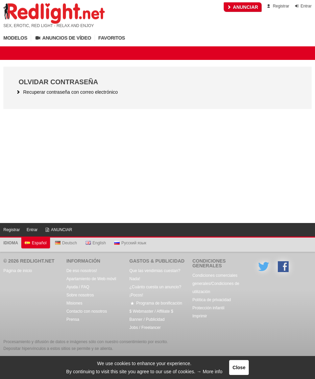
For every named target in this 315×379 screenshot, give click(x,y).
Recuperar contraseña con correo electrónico (66, 92)
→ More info (209, 371)
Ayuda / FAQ (77, 287)
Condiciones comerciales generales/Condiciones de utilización (215, 283)
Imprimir (199, 316)
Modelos (15, 38)
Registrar (277, 6)
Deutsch (66, 243)
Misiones (74, 303)
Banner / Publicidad (147, 319)
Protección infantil (208, 308)
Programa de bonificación (155, 303)
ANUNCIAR (242, 7)
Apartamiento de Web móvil (91, 278)
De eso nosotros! (81, 270)
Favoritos (111, 38)
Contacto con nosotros (86, 311)
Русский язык (130, 243)
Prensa (72, 319)
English (96, 243)
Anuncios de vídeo (62, 38)
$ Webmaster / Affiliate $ (151, 311)
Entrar (303, 6)
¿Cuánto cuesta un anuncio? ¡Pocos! (155, 291)
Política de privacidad (211, 299)
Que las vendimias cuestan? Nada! (154, 274)
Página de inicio (17, 270)
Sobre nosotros (80, 295)
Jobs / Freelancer (145, 327)
